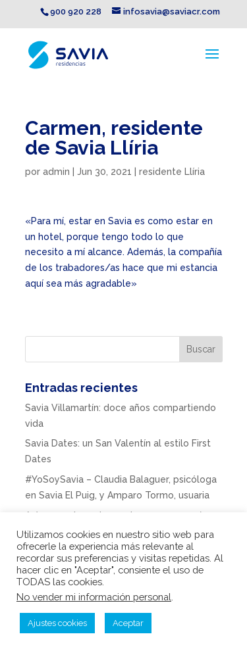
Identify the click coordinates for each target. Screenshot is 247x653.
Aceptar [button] (128, 623)
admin (56, 171)
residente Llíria (172, 171)
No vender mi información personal (93, 596)
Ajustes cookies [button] (57, 623)
